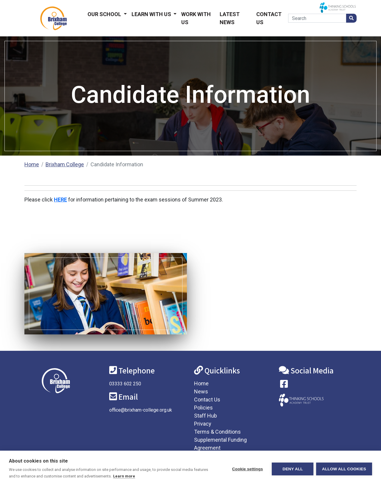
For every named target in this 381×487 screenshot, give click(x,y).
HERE (60, 199)
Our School (105, 14)
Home (31, 164)
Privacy (202, 424)
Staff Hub (205, 415)
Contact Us (269, 18)
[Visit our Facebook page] (284, 385)
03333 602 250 (125, 384)
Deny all (292, 469)
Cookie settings (247, 469)
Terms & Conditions (217, 432)
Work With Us (196, 18)
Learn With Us (152, 14)
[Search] (317, 18)
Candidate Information (116, 164)
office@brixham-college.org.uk (140, 410)
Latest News (230, 18)
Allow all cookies (344, 469)
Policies (203, 407)
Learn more (124, 476)
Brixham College (65, 164)
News (201, 391)
